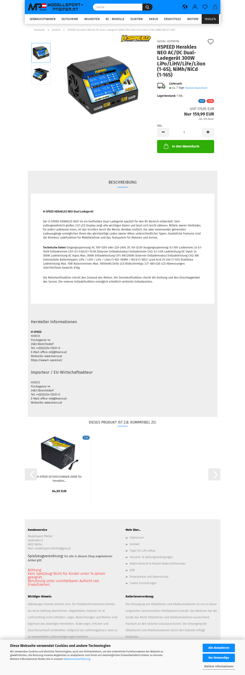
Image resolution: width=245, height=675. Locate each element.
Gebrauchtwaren (42, 19)
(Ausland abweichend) (196, 88)
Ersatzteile (172, 19)
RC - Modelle (115, 19)
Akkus (153, 19)
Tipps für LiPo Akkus (142, 550)
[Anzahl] (185, 132)
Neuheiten (92, 19)
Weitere (193, 19)
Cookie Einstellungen (143, 583)
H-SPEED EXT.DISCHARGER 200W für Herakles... (59, 478)
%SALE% (210, 19)
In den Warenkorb (181, 146)
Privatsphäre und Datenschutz (149, 576)
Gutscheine (70, 19)
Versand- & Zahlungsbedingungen (151, 557)
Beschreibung (122, 182)
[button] (185, 7)
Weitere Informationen (219, 666)
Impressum (137, 537)
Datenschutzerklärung (77, 658)
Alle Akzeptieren (218, 648)
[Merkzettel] (205, 7)
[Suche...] (147, 7)
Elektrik (136, 19)
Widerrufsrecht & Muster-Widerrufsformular (158, 563)
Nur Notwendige (219, 657)
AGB (132, 570)
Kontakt (135, 544)
